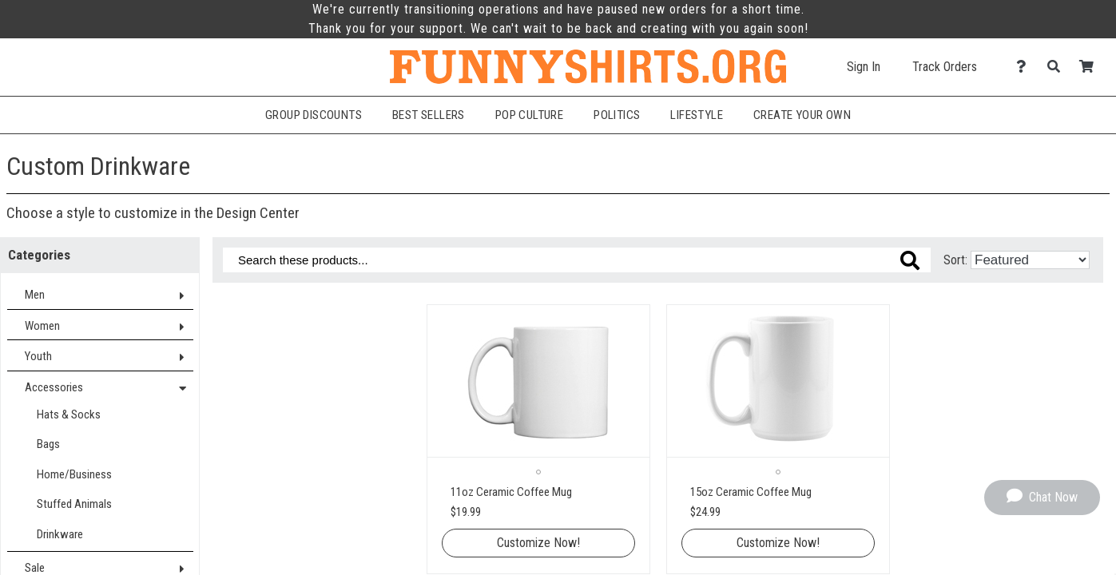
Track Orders (944, 66)
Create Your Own (802, 115)
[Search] (1058, 66)
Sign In (863, 66)
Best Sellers (428, 115)
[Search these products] (577, 260)
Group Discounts (313, 115)
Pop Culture (529, 115)
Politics (617, 115)
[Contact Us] (1025, 66)
